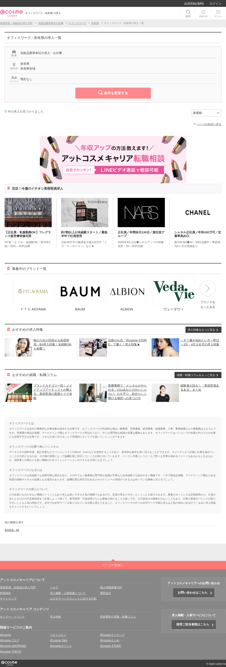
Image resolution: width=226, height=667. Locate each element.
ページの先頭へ (112, 565)
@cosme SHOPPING (13, 646)
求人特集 (55, 616)
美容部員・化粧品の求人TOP (18, 587)
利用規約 (5, 593)
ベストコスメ (58, 635)
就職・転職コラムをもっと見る (196, 375)
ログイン (215, 3)
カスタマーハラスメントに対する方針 (73, 598)
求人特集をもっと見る (201, 329)
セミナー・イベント (12, 616)
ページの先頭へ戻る (209, 124)
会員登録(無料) (194, 3)
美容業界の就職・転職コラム (118, 616)
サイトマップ (8, 598)
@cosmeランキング (112, 635)
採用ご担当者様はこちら (192, 624)
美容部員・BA (12, 530)
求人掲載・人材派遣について (68, 593)
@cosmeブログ (9, 640)
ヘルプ (54, 587)
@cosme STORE (110, 646)
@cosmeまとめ (109, 640)
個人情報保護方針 (111, 587)
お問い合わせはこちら (192, 592)
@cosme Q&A (58, 640)
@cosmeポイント (61, 646)
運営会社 (105, 593)
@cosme (5, 635)
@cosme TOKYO (10, 651)
